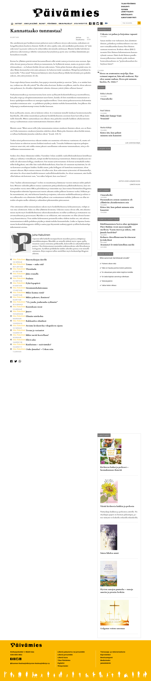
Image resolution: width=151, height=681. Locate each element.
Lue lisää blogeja (132, 143)
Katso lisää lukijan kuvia (129, 181)
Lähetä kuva (135, 184)
